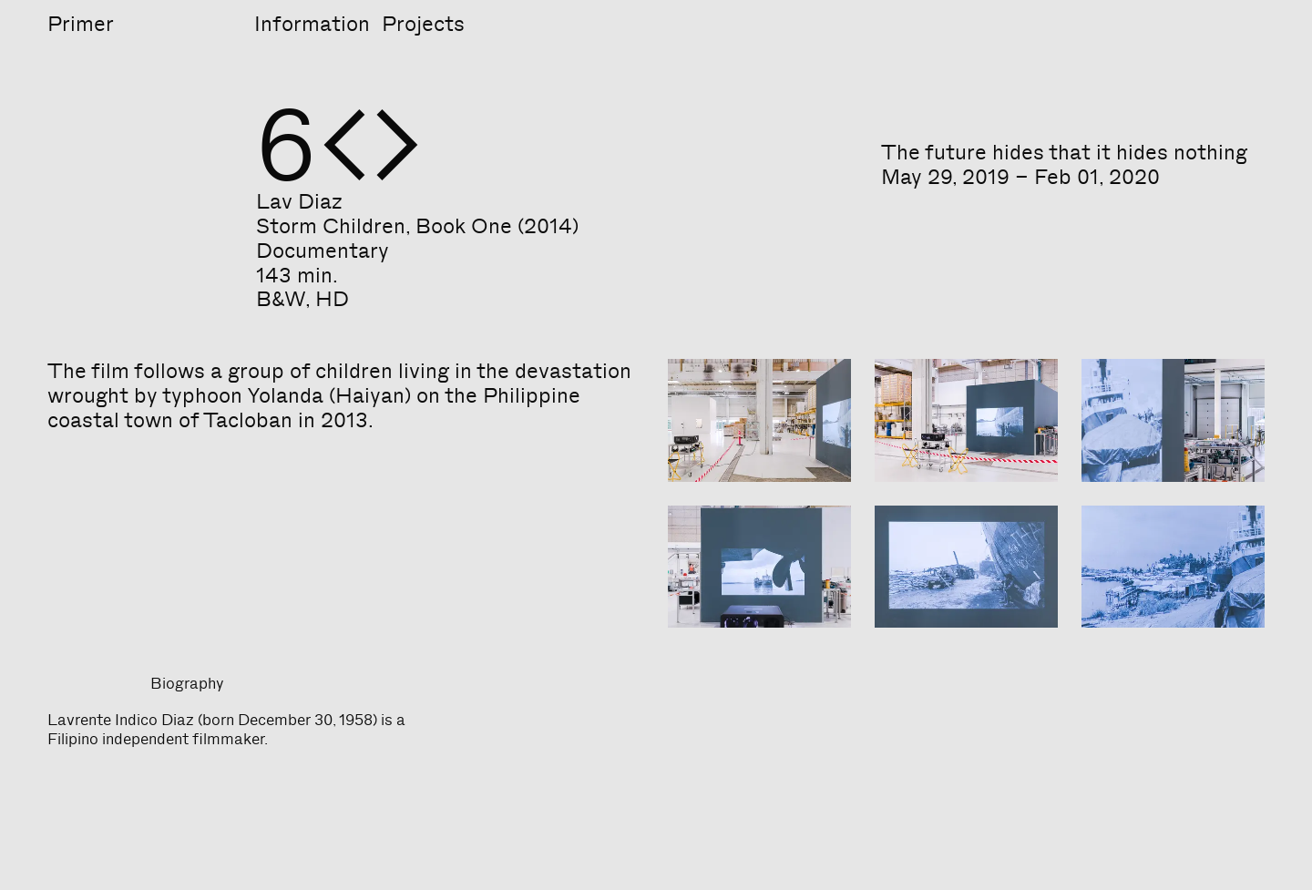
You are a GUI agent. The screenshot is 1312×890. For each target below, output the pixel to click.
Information (312, 23)
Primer (80, 23)
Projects (423, 23)
